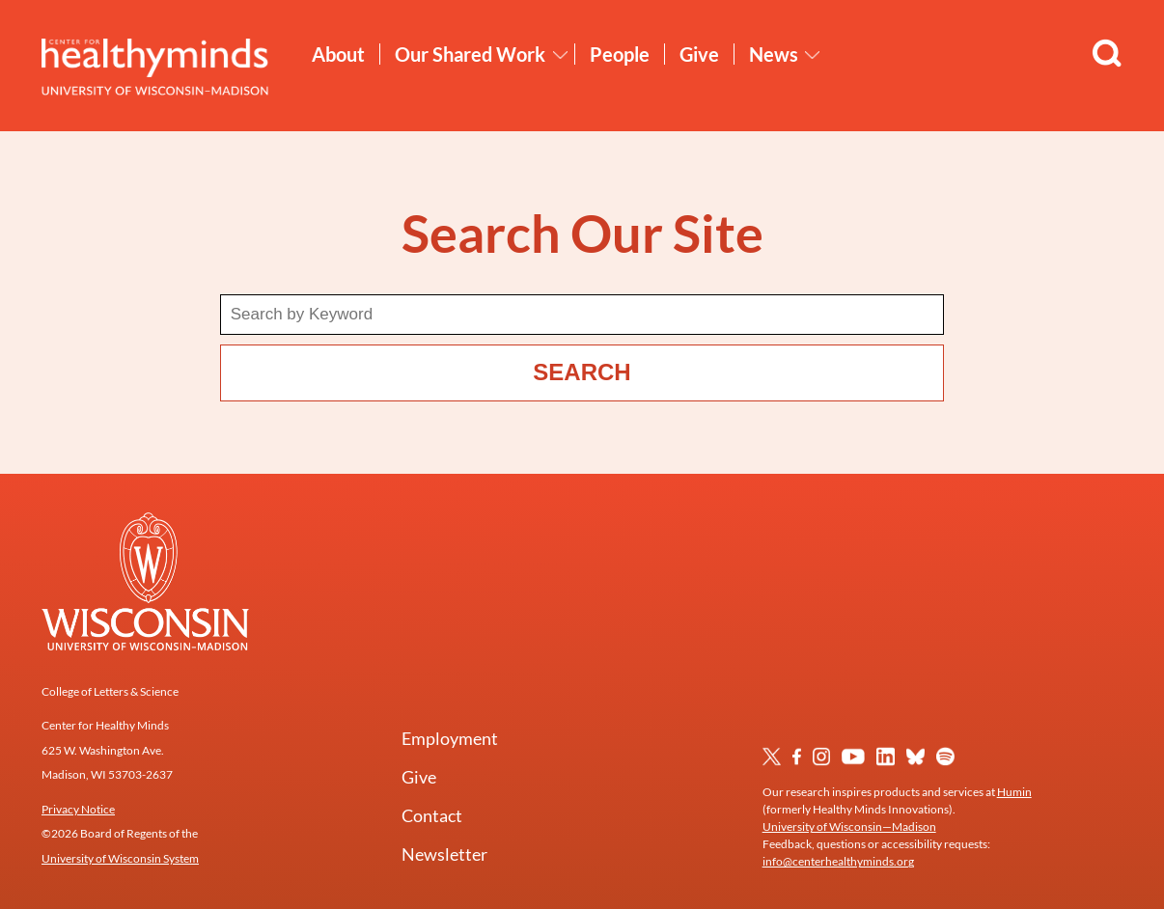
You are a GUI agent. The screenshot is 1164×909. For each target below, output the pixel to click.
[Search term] (582, 314)
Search (581, 372)
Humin (1014, 792)
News (773, 54)
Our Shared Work (470, 54)
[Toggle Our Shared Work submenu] (560, 55)
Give (699, 54)
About (338, 54)
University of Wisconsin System (120, 858)
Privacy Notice (78, 809)
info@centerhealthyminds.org (838, 861)
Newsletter (444, 854)
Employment (450, 738)
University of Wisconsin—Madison (849, 826)
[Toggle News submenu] (812, 55)
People (620, 54)
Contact (432, 815)
